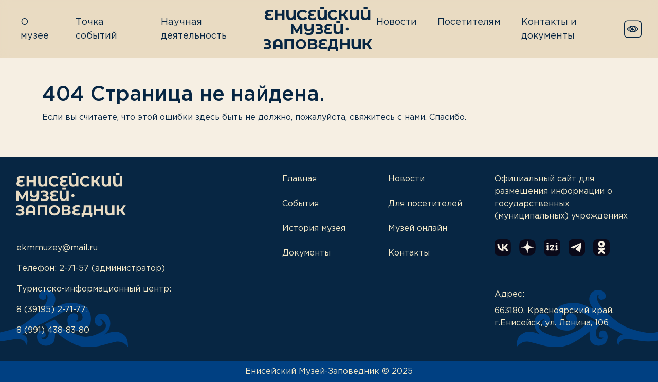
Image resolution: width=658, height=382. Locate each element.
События (300, 204)
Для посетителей (425, 204)
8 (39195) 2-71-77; (52, 310)
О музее (35, 29)
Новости (396, 22)
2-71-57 (74, 268)
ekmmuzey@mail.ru (57, 248)
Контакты (409, 253)
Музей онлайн (417, 228)
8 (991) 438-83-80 (52, 330)
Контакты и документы (549, 29)
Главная (299, 179)
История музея (313, 228)
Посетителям (469, 22)
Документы (306, 253)
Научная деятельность (194, 29)
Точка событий (96, 29)
